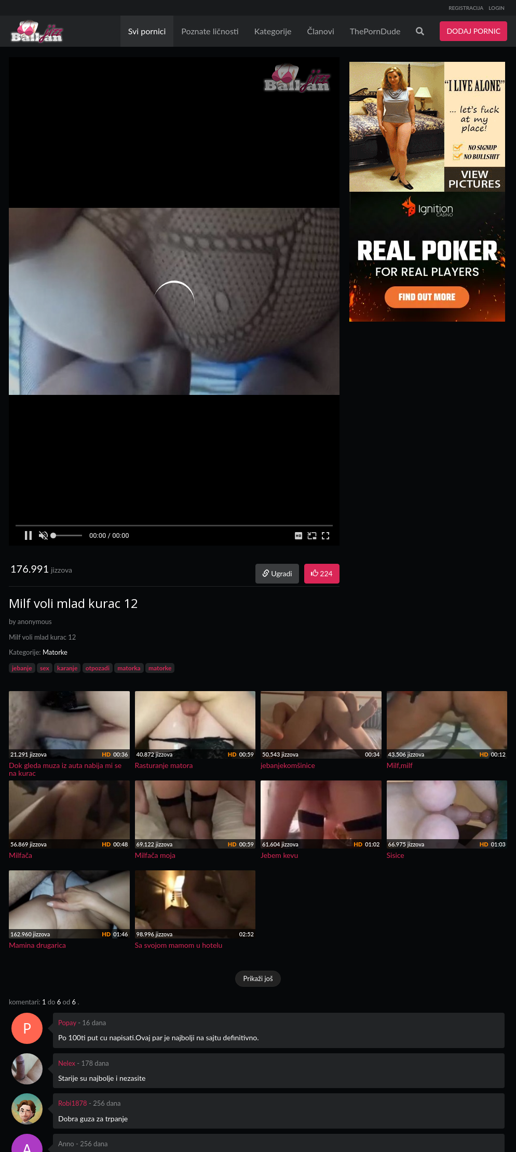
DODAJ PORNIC (473, 31)
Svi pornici (147, 31)
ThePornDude (375, 31)
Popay (67, 1022)
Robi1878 (72, 1103)
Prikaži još (258, 978)
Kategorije (273, 31)
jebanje (22, 668)
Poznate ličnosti (209, 31)
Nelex (66, 1063)
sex (44, 668)
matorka (128, 668)
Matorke (55, 652)
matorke (159, 668)
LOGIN (496, 8)
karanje (67, 668)
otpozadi (98, 668)
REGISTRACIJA (466, 8)
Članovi (320, 31)
